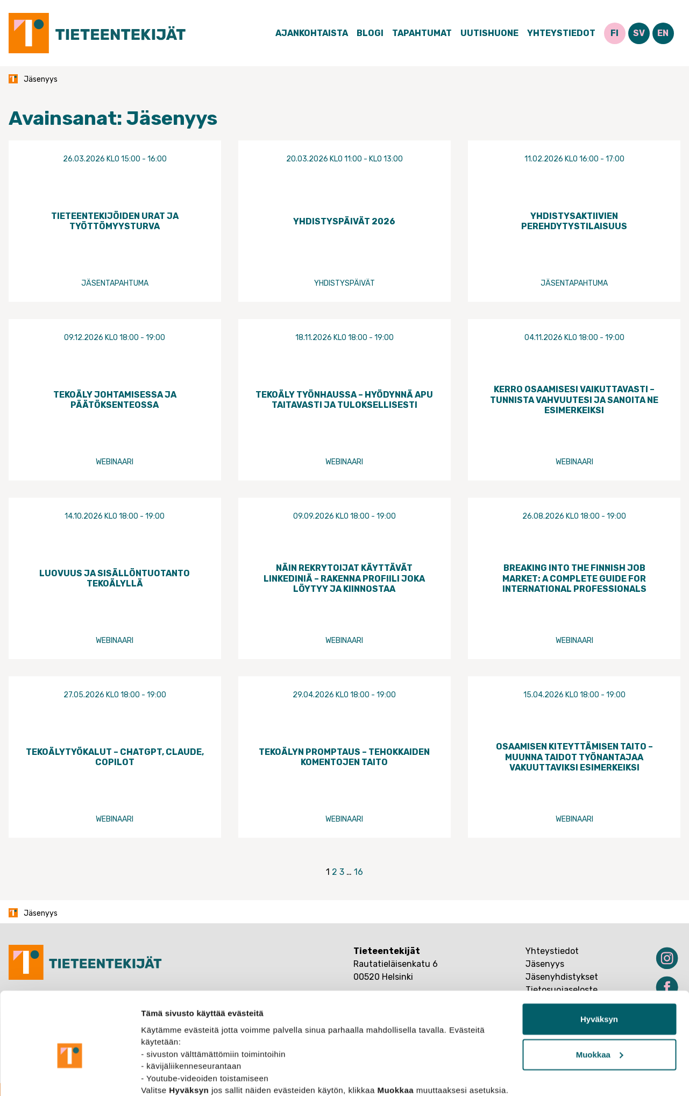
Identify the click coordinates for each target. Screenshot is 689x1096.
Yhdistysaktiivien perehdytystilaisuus (574, 221)
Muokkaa (599, 997)
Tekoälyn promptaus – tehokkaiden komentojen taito (344, 757)
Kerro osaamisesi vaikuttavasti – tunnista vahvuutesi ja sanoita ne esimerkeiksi (574, 399)
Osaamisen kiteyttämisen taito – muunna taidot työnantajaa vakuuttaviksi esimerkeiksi (574, 756)
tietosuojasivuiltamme (254, 1045)
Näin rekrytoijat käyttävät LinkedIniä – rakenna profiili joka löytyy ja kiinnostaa (344, 578)
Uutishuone (489, 33)
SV (639, 33)
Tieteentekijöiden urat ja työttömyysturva (115, 221)
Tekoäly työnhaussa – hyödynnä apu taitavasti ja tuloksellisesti (344, 400)
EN (663, 33)
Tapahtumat (422, 33)
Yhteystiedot (561, 33)
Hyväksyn (599, 962)
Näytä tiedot (164, 1074)
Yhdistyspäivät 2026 (344, 221)
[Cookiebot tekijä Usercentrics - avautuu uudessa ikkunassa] (70, 1075)
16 (358, 872)
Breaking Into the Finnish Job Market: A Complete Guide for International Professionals (574, 578)
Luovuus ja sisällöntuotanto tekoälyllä (114, 578)
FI (614, 33)
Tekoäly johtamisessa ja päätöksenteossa (114, 400)
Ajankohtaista (311, 33)
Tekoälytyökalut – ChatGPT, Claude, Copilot (115, 757)
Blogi (370, 33)
